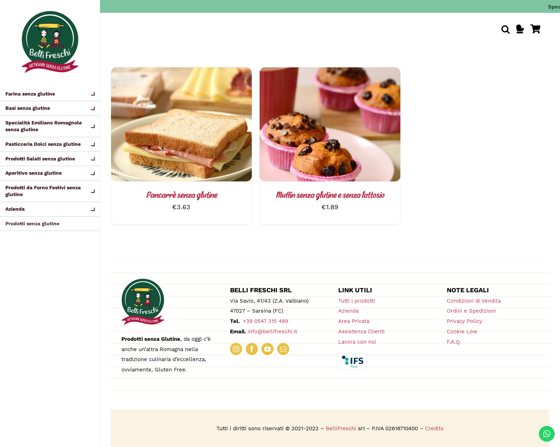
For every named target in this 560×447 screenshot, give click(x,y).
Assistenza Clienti (361, 331)
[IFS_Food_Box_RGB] (352, 356)
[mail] (283, 349)
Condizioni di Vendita (474, 301)
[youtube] (267, 349)
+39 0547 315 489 (264, 321)
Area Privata (353, 321)
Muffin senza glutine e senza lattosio (330, 195)
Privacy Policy (464, 321)
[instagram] (236, 349)
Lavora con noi (357, 342)
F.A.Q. (454, 342)
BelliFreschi (341, 428)
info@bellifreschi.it (272, 331)
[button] (505, 29)
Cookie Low (462, 331)
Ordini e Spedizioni (471, 311)
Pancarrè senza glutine (181, 195)
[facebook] (252, 349)
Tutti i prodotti (356, 301)
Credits (434, 428)
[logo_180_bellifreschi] (142, 282)
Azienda (348, 311)
